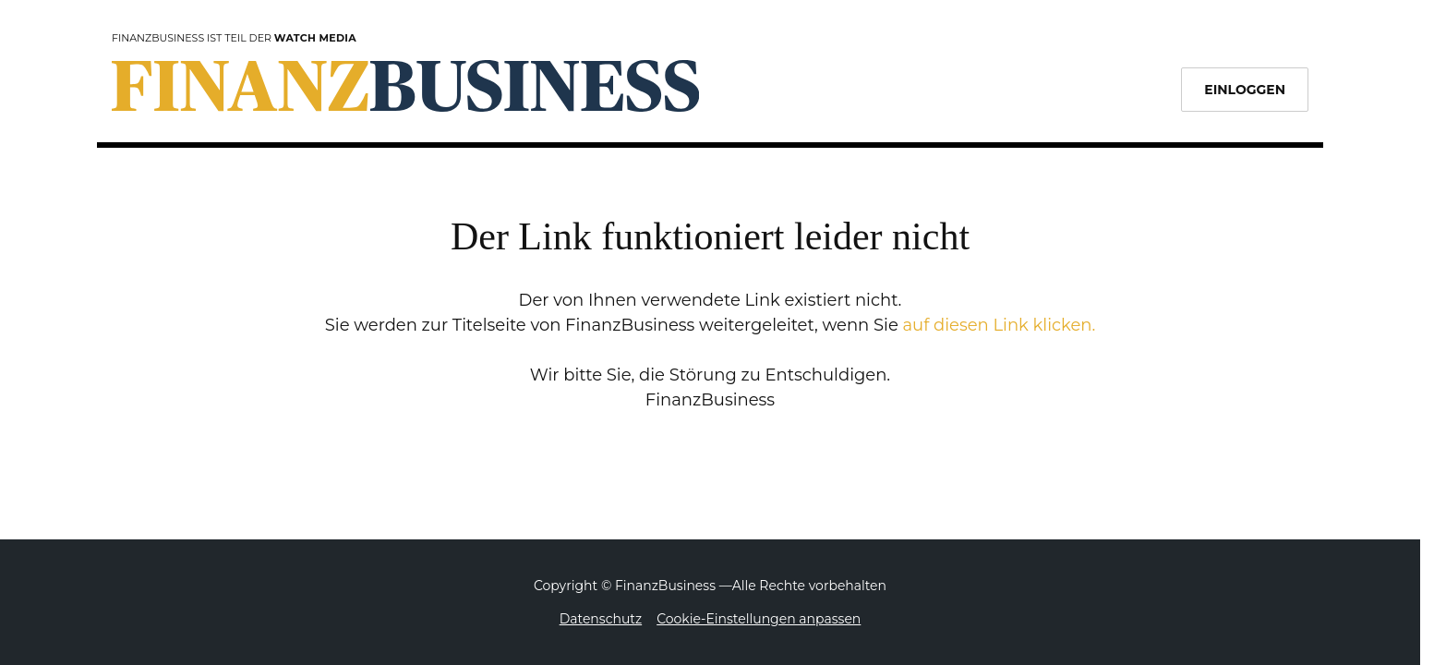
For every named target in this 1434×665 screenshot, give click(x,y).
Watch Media (315, 37)
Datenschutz (601, 619)
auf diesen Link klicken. (998, 325)
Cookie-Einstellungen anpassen (759, 619)
